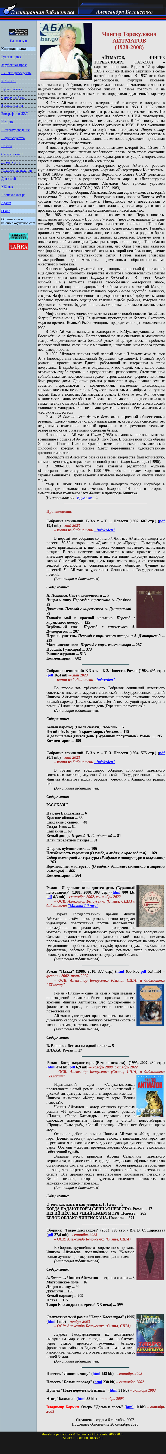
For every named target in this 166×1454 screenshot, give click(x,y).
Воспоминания (12, 105)
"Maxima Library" (83, 906)
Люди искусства (13, 138)
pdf (162, 521)
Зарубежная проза (14, 65)
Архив (6, 203)
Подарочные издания (16, 170)
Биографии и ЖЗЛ (14, 113)
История (7, 122)
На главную (18, 41)
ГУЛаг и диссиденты (16, 73)
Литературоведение (15, 130)
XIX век (7, 187)
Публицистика (11, 89)
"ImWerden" (104, 530)
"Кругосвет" (85, 497)
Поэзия (6, 146)
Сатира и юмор (12, 154)
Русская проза (11, 57)
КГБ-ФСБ (8, 81)
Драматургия (10, 162)
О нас (5, 211)
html (116, 892)
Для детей (8, 178)
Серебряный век (13, 97)
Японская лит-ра (13, 195)
